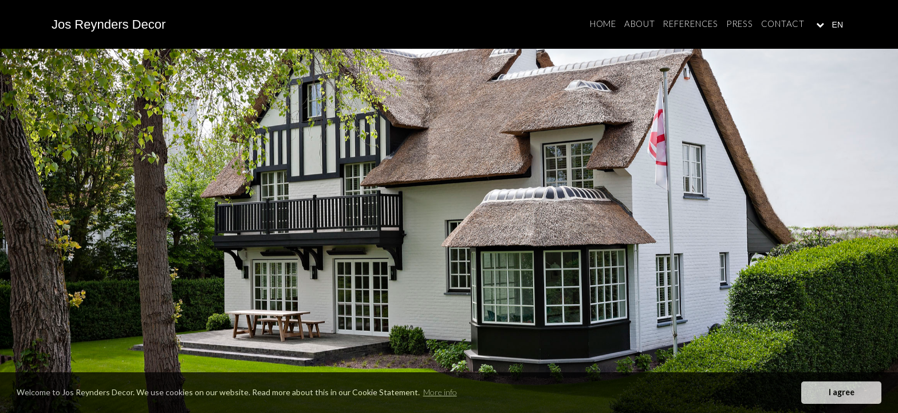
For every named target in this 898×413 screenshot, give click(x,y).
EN (836, 24)
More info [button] (440, 392)
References (690, 23)
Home (603, 23)
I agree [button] (841, 392)
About (639, 23)
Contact (783, 23)
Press (739, 23)
